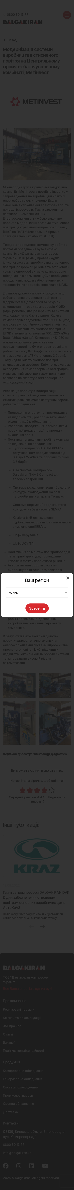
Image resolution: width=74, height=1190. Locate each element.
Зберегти (37, 608)
